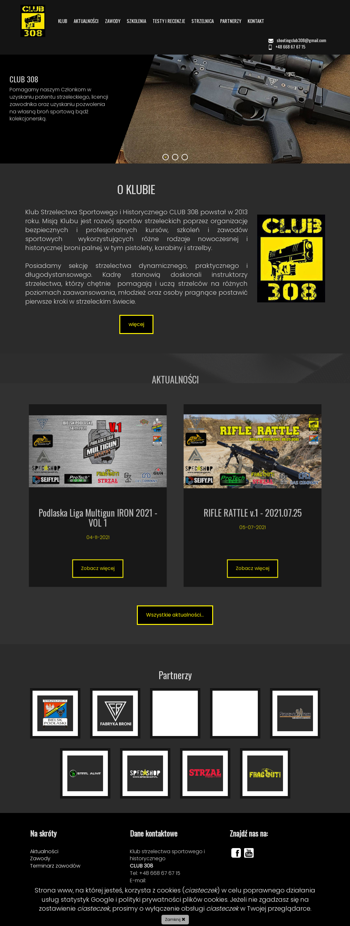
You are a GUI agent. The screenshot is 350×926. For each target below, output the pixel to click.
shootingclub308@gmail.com (297, 40)
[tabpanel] (175, 95)
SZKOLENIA (136, 21)
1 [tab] (165, 157)
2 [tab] (175, 157)
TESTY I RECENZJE (169, 21)
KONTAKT (256, 21)
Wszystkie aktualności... (175, 615)
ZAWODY (112, 21)
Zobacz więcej (97, 515)
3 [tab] (185, 157)
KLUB (62, 21)
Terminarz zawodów (55, 865)
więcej (136, 324)
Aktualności (44, 851)
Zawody (40, 858)
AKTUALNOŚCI (86, 21)
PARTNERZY (230, 21)
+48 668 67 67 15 (286, 46)
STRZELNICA (202, 21)
